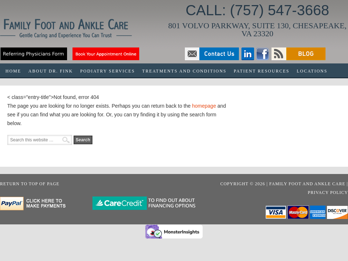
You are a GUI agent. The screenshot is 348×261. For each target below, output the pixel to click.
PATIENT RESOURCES (262, 71)
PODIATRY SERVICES (107, 71)
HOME (13, 71)
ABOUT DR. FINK (50, 71)
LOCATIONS (312, 71)
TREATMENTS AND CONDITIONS (182, 73)
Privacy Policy (328, 192)
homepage (204, 106)
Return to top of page (29, 183)
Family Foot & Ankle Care (72, 31)
